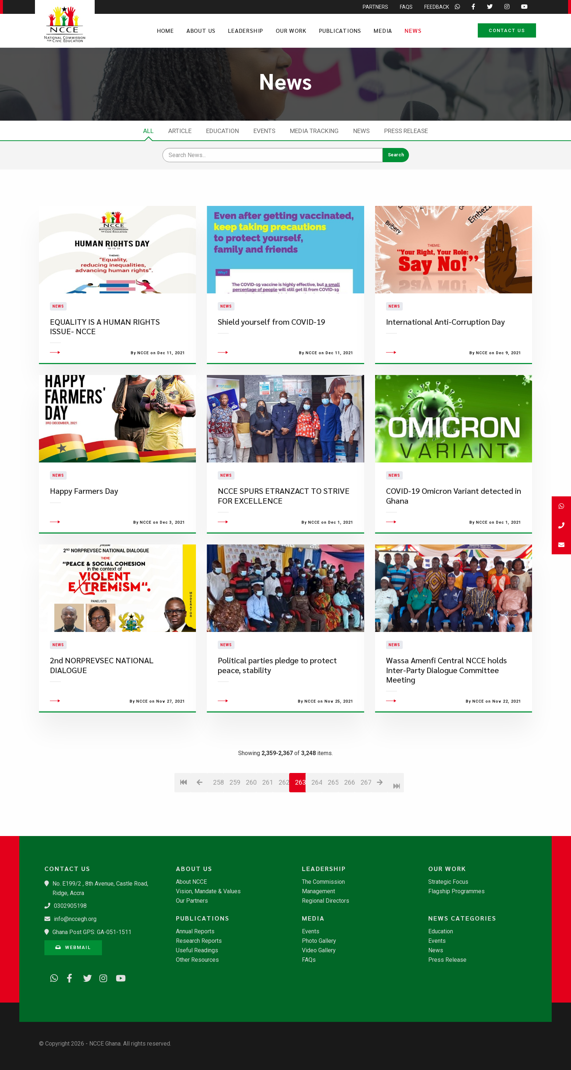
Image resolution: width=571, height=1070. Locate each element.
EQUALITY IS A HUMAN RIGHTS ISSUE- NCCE (105, 335)
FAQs (309, 960)
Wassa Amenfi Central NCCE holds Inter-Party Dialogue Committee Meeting (446, 689)
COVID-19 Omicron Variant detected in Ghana (453, 515)
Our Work (291, 30)
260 (251, 802)
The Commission (323, 882)
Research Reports (199, 941)
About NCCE (191, 882)
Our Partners (192, 901)
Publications (340, 30)
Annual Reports (195, 931)
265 (333, 802)
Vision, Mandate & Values (208, 891)
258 (218, 802)
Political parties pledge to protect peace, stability (277, 684)
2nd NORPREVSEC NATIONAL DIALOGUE (102, 684)
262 (284, 802)
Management (318, 891)
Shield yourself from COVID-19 (271, 331)
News (413, 30)
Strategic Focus (448, 882)
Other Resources (197, 960)
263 (300, 802)
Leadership (245, 30)
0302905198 (70, 905)
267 (366, 802)
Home (165, 30)
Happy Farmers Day (84, 510)
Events (264, 130)
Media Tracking (314, 130)
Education (222, 130)
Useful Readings (197, 950)
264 (316, 802)
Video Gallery (319, 950)
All (148, 130)
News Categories (462, 918)
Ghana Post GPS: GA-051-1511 (91, 932)
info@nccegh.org (75, 918)
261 (267, 802)
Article (180, 130)
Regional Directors (325, 901)
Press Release (406, 130)
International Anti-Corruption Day (445, 331)
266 (349, 802)
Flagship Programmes (456, 891)
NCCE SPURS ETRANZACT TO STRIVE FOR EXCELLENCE (284, 515)
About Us (201, 30)
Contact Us (507, 30)
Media (383, 30)
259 (234, 802)
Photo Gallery (319, 941)
